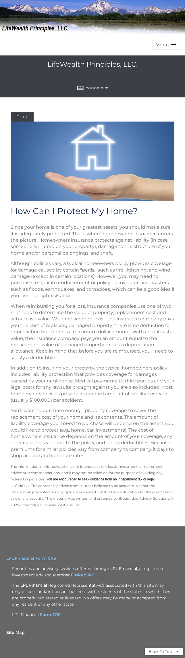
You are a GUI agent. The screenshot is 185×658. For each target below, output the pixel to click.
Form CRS (50, 614)
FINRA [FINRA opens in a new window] (77, 575)
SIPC (90, 575)
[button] (165, 45)
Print (22, 116)
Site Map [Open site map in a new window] (15, 632)
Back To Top (164, 651)
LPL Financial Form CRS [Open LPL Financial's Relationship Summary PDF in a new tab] (31, 558)
